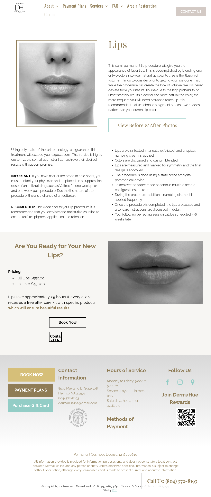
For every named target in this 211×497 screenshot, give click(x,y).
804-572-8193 (68, 398)
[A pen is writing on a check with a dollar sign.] (116, 437)
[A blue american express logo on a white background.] (136, 437)
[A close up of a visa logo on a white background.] (123, 437)
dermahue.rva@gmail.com (77, 403)
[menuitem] (51, 5)
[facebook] (167, 382)
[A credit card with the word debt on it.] (149, 437)
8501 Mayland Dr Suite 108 (78, 388)
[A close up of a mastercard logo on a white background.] (130, 437)
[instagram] (180, 382)
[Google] (192, 382)
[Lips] (57, 83)
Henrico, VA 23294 (71, 393)
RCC (114, 490)
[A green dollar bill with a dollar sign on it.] (110, 437)
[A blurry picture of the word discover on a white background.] (143, 437)
